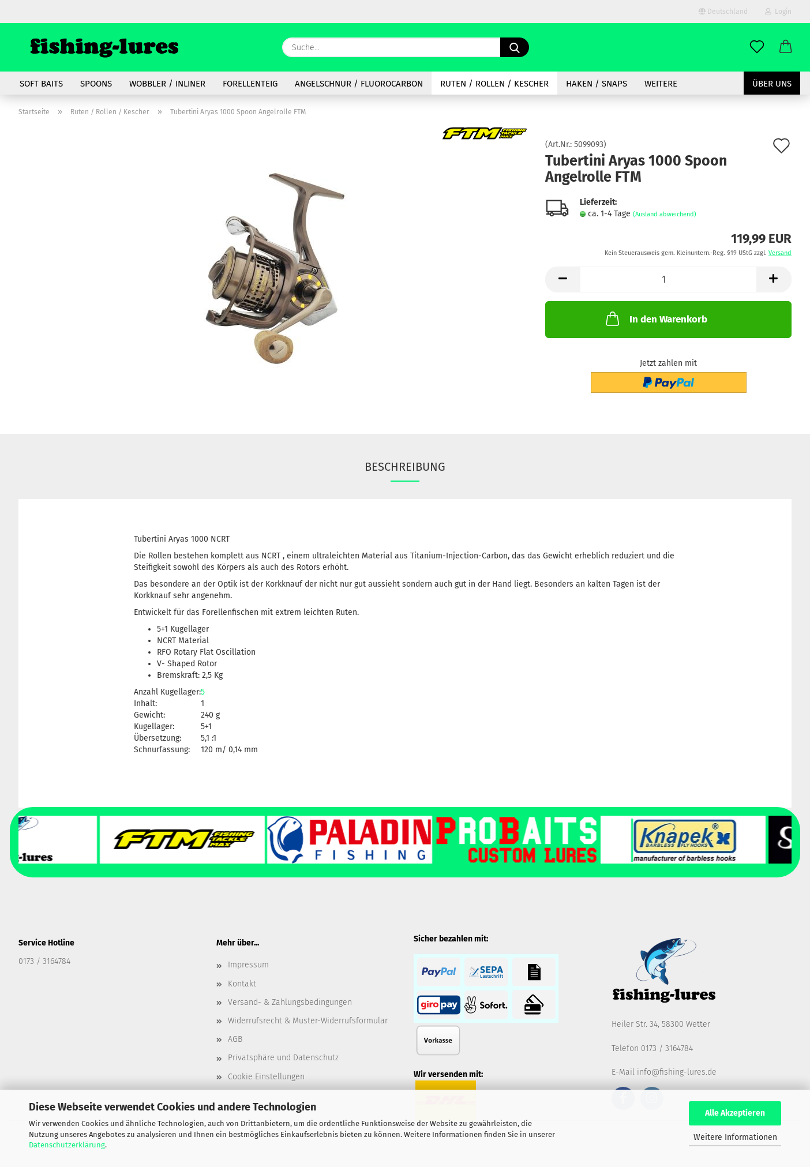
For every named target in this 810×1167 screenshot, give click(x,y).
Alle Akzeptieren (735, 1113)
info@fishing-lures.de (677, 1072)
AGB (235, 1039)
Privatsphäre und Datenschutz (283, 1058)
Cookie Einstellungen (266, 1077)
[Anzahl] (668, 279)
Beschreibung (405, 467)
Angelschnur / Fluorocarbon (359, 83)
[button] (785, 47)
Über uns (772, 83)
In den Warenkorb (655, 318)
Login (778, 11)
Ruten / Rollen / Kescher (494, 83)
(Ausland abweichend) (664, 214)
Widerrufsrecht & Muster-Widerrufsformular (308, 1021)
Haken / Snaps (596, 83)
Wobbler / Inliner (167, 83)
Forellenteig (250, 83)
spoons (96, 83)
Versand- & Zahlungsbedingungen (290, 1002)
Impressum (248, 965)
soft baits (41, 83)
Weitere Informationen (735, 1137)
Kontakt (242, 984)
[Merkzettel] (756, 47)
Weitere (660, 83)
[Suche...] (514, 47)
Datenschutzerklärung (67, 1144)
